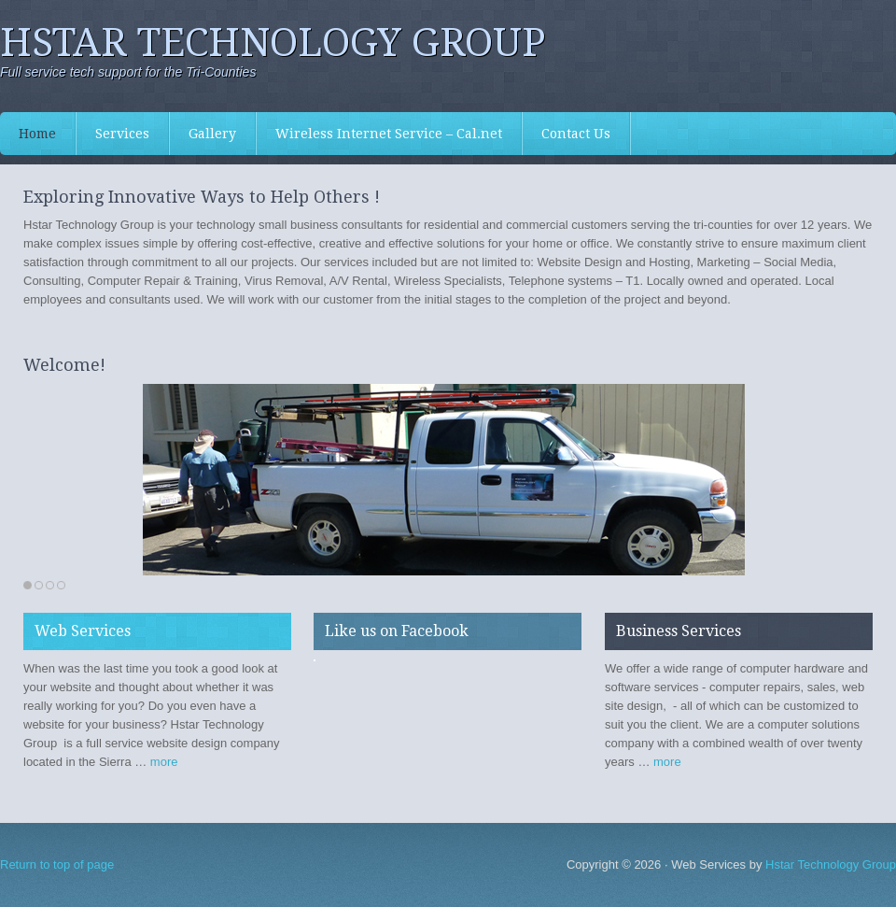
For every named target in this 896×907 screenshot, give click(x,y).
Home (37, 133)
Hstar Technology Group (273, 42)
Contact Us (575, 133)
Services (113, 133)
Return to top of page (57, 864)
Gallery (212, 133)
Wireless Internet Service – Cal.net (388, 133)
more (164, 762)
